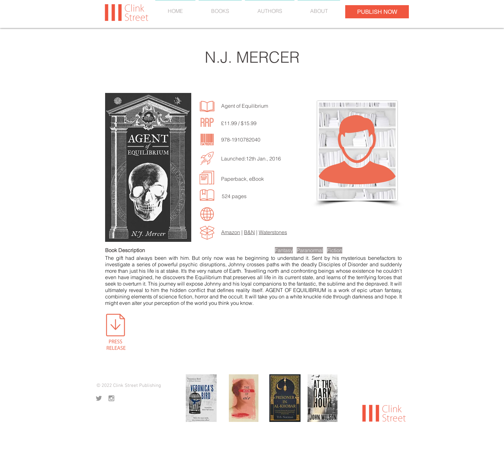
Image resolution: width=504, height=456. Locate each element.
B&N (249, 232)
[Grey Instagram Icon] (111, 398)
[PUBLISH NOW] (377, 12)
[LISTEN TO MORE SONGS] (198, 192)
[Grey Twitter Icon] (99, 398)
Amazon (230, 232)
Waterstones (273, 232)
